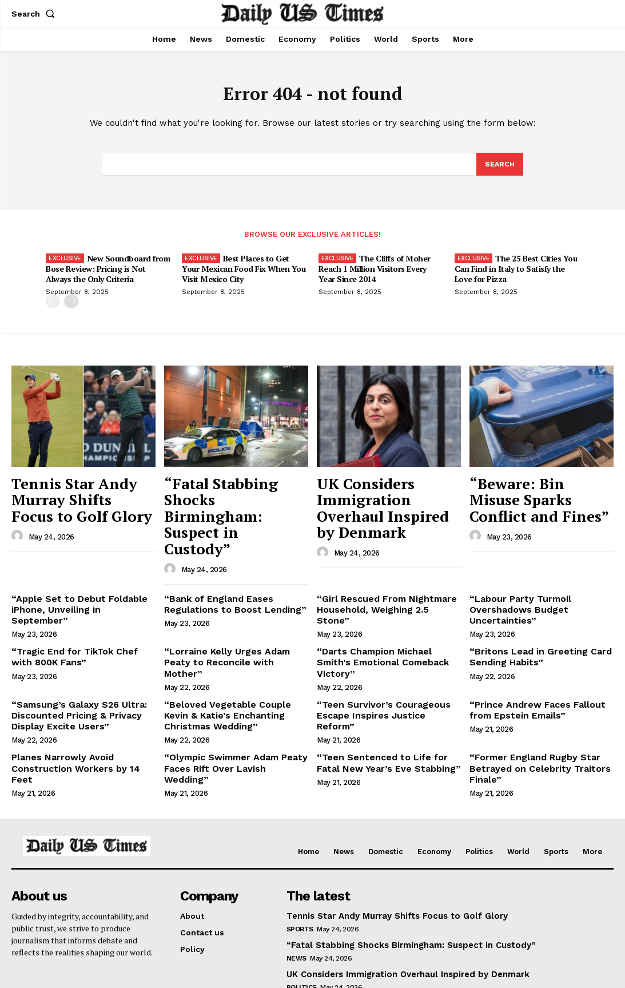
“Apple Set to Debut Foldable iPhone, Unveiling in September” (78, 560)
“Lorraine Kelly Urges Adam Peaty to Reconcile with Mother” (233, 609)
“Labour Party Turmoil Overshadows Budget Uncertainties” (514, 565)
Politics (301, 918)
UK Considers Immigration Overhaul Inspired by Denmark (378, 497)
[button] (35, 14)
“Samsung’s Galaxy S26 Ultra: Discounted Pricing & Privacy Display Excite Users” (72, 653)
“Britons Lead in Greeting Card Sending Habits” (532, 609)
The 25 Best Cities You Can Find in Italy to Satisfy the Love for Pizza (516, 272)
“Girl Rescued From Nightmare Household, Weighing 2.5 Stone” (382, 560)
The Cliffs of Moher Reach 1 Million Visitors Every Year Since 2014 (375, 272)
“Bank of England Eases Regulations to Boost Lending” (226, 560)
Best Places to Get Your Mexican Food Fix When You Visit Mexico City (243, 272)
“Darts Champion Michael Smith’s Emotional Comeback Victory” (385, 609)
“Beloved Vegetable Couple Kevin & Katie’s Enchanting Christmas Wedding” (232, 653)
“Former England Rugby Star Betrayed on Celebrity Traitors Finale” (531, 702)
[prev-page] (53, 305)
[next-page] (71, 305)
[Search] (499, 168)
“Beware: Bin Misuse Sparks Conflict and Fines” (541, 491)
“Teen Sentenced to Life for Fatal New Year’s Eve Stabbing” (386, 697)
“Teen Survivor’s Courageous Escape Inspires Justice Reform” (383, 648)
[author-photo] (18, 515)
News (296, 889)
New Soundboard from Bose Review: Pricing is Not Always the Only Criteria (108, 272)
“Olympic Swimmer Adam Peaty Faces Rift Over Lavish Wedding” (230, 697)
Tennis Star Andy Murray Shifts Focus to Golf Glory (81, 491)
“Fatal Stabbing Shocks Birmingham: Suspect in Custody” (229, 497)
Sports (299, 860)
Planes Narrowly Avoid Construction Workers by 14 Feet (78, 697)
